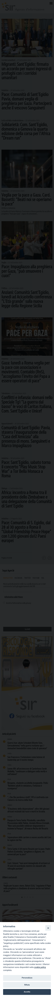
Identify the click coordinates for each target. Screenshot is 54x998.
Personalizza (27, 978)
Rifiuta (27, 985)
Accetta (27, 992)
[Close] (48, 928)
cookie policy (40, 967)
